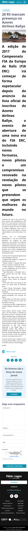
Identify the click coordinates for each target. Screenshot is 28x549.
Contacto (7, 510)
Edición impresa (20, 513)
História (7, 501)
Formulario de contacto (14, 492)
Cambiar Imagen (14, 456)
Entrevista (20, 506)
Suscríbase (14, 394)
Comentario (6, 408)
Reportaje (20, 503)
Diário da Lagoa (10, 351)
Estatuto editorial (7, 503)
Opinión (20, 508)
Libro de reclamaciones (7, 513)
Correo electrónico (8, 435)
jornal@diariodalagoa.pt (14, 490)
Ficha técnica (7, 506)
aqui (21, 342)
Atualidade (6, 10)
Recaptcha (5, 449)
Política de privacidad (7, 508)
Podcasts (20, 510)
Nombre (5, 428)
